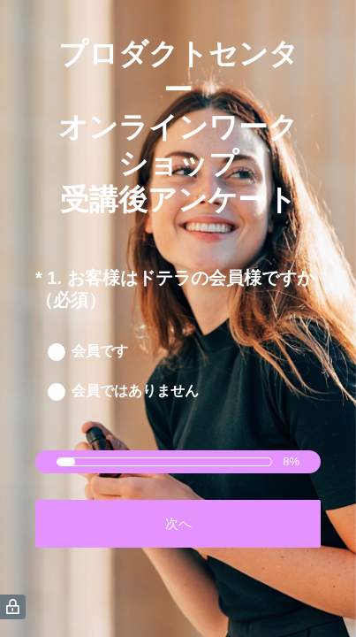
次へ (178, 523)
